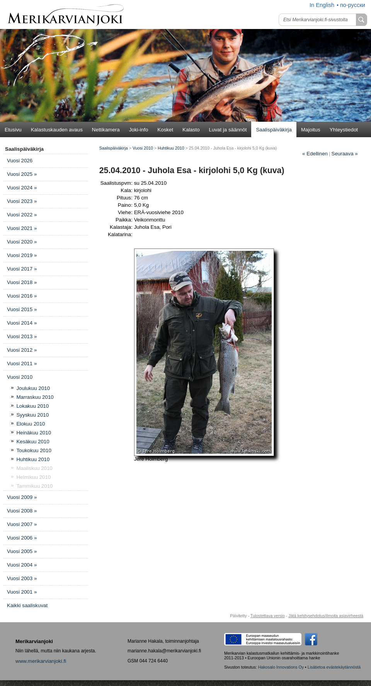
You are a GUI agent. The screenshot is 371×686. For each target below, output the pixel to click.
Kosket (165, 130)
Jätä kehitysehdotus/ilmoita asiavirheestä (325, 615)
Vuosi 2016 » (22, 296)
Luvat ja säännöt (228, 130)
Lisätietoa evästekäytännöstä (334, 667)
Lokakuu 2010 (32, 406)
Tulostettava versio (267, 615)
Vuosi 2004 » (22, 565)
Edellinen (315, 154)
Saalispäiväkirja (274, 130)
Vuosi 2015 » (22, 309)
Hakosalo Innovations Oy (281, 667)
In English (322, 5)
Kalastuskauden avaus (57, 130)
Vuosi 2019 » (22, 255)
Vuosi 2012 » (22, 350)
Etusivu (13, 130)
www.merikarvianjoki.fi (40, 661)
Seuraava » (345, 154)
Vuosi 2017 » (22, 269)
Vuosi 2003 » (22, 578)
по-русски (352, 5)
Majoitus (310, 130)
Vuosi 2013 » (22, 336)
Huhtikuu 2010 (32, 459)
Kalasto (190, 130)
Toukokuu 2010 (33, 450)
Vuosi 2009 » (22, 497)
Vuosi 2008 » (22, 511)
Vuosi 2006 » (22, 538)
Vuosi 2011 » (22, 363)
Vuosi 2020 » (22, 242)
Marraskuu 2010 (34, 397)
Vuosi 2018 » (22, 282)
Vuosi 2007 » (22, 524)
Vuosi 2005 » (22, 551)
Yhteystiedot (344, 130)
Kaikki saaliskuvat (27, 605)
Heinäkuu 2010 (33, 433)
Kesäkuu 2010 (32, 441)
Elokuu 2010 (30, 424)
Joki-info (138, 130)
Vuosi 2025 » (22, 174)
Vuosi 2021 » (22, 228)
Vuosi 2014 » (22, 323)
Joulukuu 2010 (33, 388)
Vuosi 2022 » (22, 215)
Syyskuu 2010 (32, 415)
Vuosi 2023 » (22, 201)
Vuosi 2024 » (22, 188)
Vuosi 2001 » (22, 592)
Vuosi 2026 (19, 160)
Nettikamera (106, 130)
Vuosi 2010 (19, 377)
